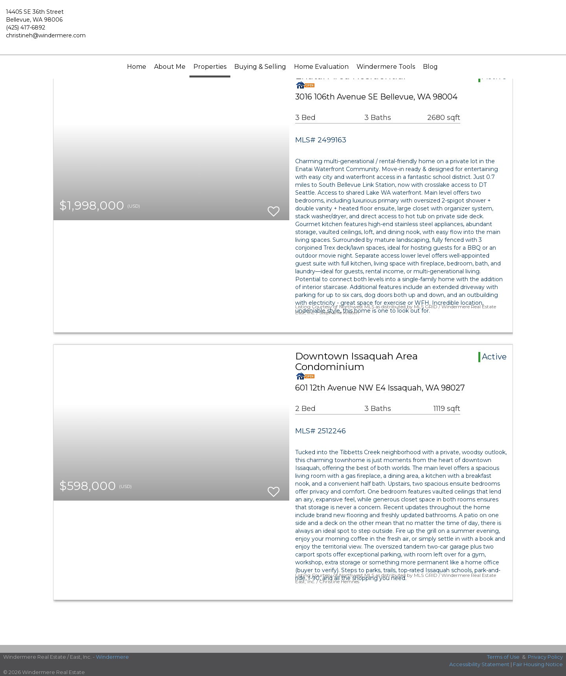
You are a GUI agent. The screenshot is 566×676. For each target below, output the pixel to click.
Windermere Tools (386, 66)
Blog (430, 66)
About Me (170, 66)
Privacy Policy (545, 657)
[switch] (273, 208)
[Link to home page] (283, 27)
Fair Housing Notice (538, 664)
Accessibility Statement (479, 664)
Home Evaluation (321, 66)
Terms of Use (503, 657)
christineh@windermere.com (46, 35)
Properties (209, 66)
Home (136, 66)
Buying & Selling (260, 66)
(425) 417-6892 (25, 27)
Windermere (112, 657)
